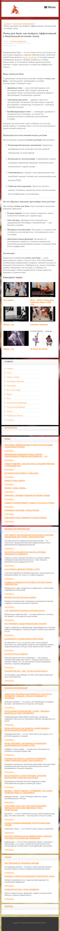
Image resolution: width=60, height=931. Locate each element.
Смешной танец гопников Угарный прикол (25, 518)
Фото (9, 399)
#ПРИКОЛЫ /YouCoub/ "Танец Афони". (22, 510)
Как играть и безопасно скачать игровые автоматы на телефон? (25, 553)
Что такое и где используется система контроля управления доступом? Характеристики (28, 536)
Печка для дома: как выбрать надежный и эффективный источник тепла (25, 745)
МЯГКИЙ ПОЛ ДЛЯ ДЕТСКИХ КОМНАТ (20, 598)
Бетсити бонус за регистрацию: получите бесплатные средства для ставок (25, 777)
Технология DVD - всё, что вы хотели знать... (26, 671)
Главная (10, 369)
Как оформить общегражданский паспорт (25, 624)
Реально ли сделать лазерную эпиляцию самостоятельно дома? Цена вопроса (25, 760)
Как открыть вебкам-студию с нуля (22, 569)
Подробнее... (9, 451)
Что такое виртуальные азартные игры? (24, 611)
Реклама (8, 906)
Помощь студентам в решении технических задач (29, 876)
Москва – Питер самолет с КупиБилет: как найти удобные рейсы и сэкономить (28, 792)
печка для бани (29, 57)
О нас (9, 373)
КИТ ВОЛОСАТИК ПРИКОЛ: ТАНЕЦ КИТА (21, 473)
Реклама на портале (15, 416)
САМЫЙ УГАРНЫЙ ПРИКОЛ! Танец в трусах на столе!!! (29, 503)
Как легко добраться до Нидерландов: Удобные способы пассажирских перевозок (28, 837)
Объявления (10, 428)
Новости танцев (13, 377)
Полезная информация (16, 407)
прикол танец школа (14, 481)
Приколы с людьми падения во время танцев (27, 496)
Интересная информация (17, 403)
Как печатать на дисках (16, 654)
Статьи (9, 411)
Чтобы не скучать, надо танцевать (21, 889)
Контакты (10, 420)
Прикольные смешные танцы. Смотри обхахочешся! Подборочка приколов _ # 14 (25, 455)
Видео (9, 394)
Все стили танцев (14, 390)
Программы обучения (15, 381)
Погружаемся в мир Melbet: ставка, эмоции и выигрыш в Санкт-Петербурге (27, 712)
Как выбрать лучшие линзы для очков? (24, 639)
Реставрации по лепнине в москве (21, 863)
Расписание (11, 386)
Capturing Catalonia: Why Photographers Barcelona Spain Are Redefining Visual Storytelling (25, 808)
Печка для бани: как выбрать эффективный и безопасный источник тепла (27, 729)
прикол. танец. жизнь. (15, 488)
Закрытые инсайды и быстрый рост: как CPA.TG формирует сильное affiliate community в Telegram (28, 696)
